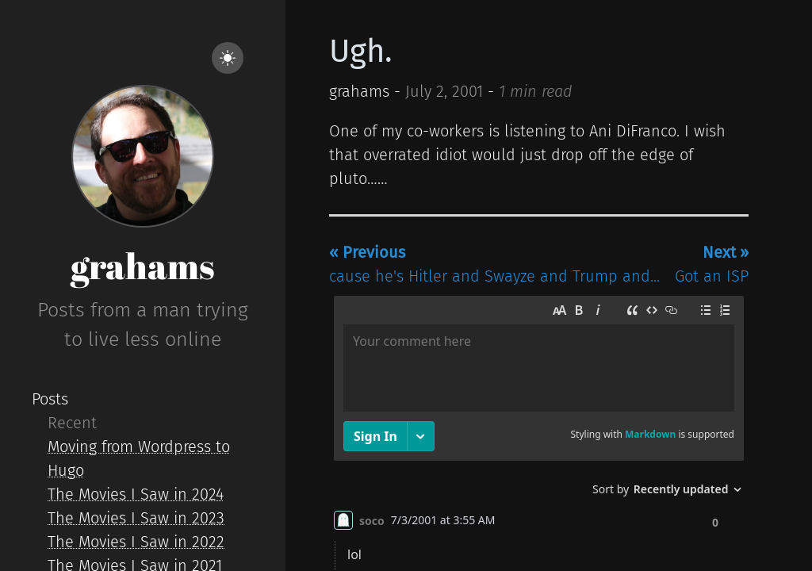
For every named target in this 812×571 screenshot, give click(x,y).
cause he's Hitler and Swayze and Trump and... (494, 264)
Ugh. (361, 52)
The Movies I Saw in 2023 (136, 517)
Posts (50, 398)
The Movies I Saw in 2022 (136, 541)
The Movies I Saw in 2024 (136, 494)
